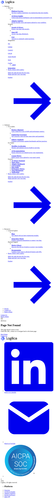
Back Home (4, 334)
